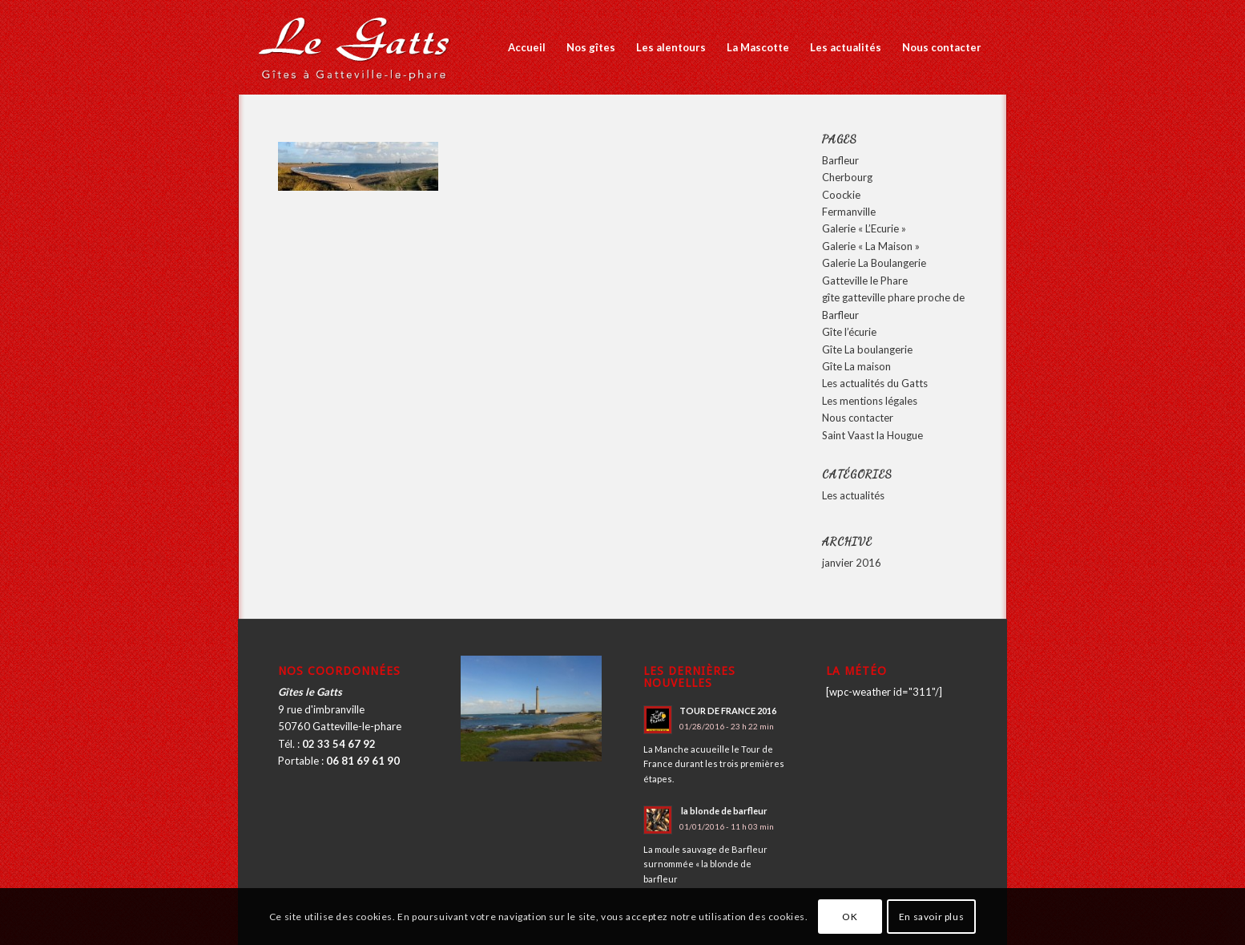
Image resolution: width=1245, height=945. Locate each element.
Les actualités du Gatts (875, 383)
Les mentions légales (869, 400)
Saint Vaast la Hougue (872, 435)
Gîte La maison (856, 366)
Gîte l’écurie (849, 331)
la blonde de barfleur (723, 811)
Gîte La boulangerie (867, 349)
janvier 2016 (851, 562)
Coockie (841, 194)
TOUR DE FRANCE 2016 (727, 710)
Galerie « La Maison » (871, 246)
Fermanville (849, 211)
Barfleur (840, 160)
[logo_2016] (356, 47)
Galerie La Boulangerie (874, 262)
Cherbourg (847, 177)
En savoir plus (931, 917)
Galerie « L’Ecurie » (864, 228)
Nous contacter (857, 417)
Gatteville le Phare (865, 280)
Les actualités (853, 495)
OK (849, 917)
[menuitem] (527, 47)
